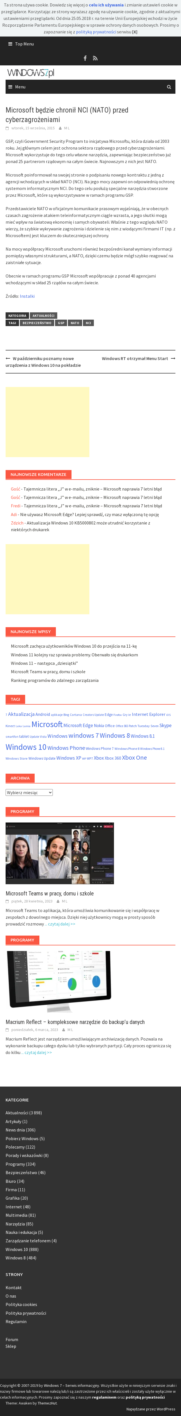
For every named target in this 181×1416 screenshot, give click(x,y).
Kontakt (14, 1287)
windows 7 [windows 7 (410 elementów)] (83, 735)
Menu (20, 87)
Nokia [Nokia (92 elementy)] (99, 725)
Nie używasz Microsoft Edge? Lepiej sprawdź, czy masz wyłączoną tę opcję (89, 514)
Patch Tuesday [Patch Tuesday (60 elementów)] (139, 726)
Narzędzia (15, 1224)
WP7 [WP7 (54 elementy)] (90, 758)
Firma (11, 1189)
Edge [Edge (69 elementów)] (109, 714)
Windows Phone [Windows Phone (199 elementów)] (66, 747)
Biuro (11, 1181)
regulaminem (104, 1397)
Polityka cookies (21, 1304)
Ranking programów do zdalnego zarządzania (55, 680)
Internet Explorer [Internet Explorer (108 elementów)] (148, 714)
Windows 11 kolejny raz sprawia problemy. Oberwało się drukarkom (74, 654)
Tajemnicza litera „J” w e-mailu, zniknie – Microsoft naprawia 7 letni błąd (92, 489)
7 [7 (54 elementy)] (6, 714)
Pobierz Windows (22, 1138)
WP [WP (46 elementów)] (84, 758)
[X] (134, 32)
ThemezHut (47, 1403)
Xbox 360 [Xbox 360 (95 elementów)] (113, 758)
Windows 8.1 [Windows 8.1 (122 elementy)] (143, 736)
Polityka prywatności (26, 1313)
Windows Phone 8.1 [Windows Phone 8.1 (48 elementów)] (152, 749)
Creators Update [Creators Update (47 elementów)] (93, 715)
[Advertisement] (47, 422)
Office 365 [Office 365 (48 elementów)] (122, 726)
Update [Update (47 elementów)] (34, 737)
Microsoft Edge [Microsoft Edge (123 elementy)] (78, 725)
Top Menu (24, 44)
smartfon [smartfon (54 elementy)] (12, 736)
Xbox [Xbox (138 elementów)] (99, 758)
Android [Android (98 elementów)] (42, 714)
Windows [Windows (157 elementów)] (57, 736)
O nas (11, 1296)
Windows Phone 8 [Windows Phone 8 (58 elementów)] (127, 748)
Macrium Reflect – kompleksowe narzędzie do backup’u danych (75, 1022)
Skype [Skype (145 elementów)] (165, 725)
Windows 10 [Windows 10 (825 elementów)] (26, 747)
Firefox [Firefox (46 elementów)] (117, 715)
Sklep (11, 1346)
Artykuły (13, 1121)
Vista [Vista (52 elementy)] (43, 737)
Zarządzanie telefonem (28, 1240)
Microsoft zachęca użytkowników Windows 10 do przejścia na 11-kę (74, 646)
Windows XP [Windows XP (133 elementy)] (68, 758)
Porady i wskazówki (24, 1155)
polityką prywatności (96, 32)
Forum (12, 1339)
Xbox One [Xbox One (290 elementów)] (134, 757)
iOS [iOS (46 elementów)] (168, 715)
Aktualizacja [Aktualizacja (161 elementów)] (21, 714)
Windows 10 (17, 1249)
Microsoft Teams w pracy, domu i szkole (48, 671)
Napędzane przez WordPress (151, 1409)
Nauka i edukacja (21, 1232)
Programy (15, 1164)
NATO (75, 323)
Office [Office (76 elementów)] (110, 725)
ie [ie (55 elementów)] (129, 714)
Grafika (13, 1198)
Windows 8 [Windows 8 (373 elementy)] (115, 735)
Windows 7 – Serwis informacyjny (71, 1385)
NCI (88, 323)
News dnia (15, 1130)
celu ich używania (106, 5)
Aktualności (43, 315)
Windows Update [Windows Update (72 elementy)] (42, 758)
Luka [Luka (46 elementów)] (19, 726)
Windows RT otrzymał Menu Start (135, 358)
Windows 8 (16, 1258)
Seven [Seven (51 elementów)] (155, 726)
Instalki (27, 296)
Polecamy (15, 1147)
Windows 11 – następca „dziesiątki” (44, 663)
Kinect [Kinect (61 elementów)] (10, 726)
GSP (61, 323)
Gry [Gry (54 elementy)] (125, 714)
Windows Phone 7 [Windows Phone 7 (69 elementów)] (100, 748)
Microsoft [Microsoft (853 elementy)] (47, 724)
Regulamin (16, 1321)
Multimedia (16, 1215)
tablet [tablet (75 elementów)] (24, 736)
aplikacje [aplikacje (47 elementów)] (57, 715)
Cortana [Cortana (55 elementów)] (76, 714)
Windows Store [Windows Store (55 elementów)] (17, 758)
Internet (14, 1206)
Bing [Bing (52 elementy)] (66, 715)
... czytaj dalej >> (60, 924)
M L (67, 127)
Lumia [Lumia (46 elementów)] (26, 726)
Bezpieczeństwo (37, 323)
